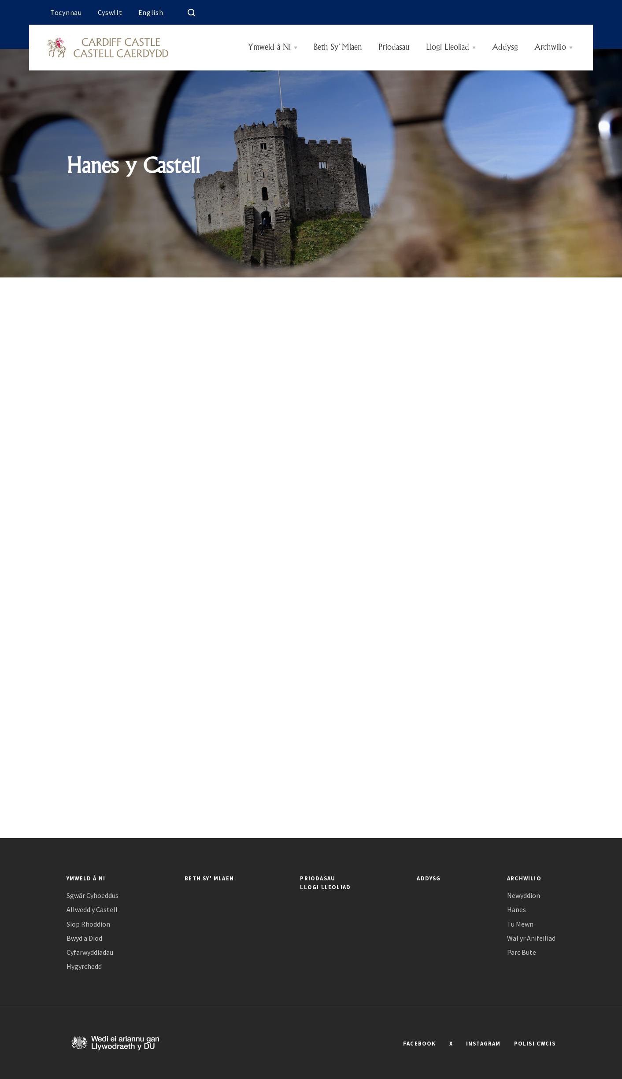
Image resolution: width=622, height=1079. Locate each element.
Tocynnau (66, 12)
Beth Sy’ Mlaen (338, 48)
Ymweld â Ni (269, 48)
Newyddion (523, 895)
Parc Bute (521, 952)
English (150, 12)
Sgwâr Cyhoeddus (92, 895)
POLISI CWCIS (534, 1043)
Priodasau (394, 48)
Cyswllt (110, 12)
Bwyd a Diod (84, 938)
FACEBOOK (419, 1043)
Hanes (516, 909)
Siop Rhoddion (88, 924)
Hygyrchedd (84, 966)
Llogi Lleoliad (447, 48)
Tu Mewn (520, 924)
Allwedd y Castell (92, 909)
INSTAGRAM (483, 1043)
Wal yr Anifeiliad (531, 938)
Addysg (505, 48)
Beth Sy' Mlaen (209, 878)
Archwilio (550, 48)
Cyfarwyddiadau (90, 952)
